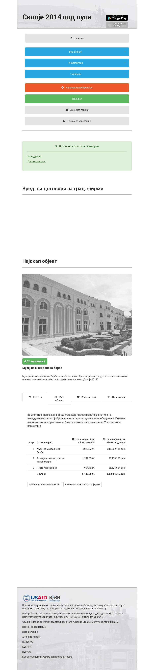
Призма (26, 651)
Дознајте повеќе (31, 636)
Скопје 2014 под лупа (56, 17)
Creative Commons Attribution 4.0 (100, 622)
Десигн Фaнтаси (36, 161)
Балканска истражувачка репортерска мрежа (47, 656)
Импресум (27, 641)
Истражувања (30, 631)
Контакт (26, 646)
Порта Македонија (47, 467)
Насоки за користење (34, 627)
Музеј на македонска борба (42, 368)
